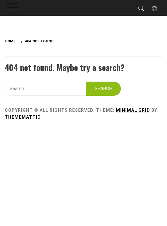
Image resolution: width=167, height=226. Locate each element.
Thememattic (23, 117)
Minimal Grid (133, 110)
